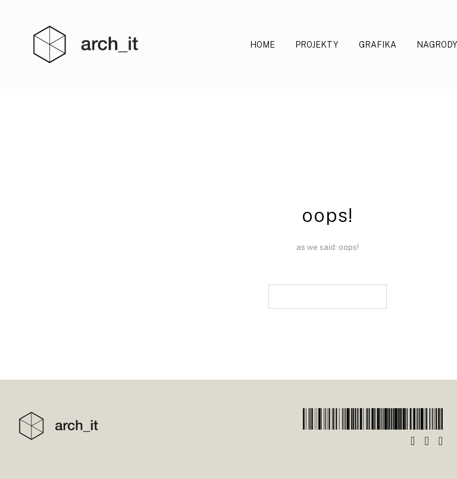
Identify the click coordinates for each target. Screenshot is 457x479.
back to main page (328, 296)
